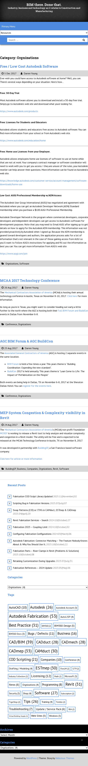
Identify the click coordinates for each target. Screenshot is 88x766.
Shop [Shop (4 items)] (27, 693)
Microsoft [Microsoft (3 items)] (71, 676)
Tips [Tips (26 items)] (31, 701)
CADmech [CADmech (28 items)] (73, 642)
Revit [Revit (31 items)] (74, 684)
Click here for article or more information (21, 458)
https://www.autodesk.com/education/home (23, 140)
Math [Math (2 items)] (57, 676)
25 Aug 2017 (9, 348)
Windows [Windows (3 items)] (55, 715)
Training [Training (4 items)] (46, 701)
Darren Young (29, 73)
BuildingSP (43, 447)
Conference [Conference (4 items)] (72, 659)
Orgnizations (11, 263)
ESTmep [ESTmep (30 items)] (46, 667)
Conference (11, 324)
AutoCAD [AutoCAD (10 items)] (18, 607)
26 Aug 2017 (9, 287)
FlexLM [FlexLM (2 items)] (64, 668)
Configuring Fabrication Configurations (32, 533)
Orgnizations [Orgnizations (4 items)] (30, 684)
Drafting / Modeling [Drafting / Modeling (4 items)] (20, 668)
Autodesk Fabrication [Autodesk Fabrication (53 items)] (33, 616)
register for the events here (37, 385)
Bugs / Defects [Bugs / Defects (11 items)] (41, 633)
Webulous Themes (64, 758)
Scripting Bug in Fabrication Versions (31, 503)
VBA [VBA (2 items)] (71, 709)
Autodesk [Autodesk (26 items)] (41, 607)
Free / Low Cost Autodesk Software (29, 66)
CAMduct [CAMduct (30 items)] (46, 650)
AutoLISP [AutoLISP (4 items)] (67, 616)
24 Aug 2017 (9, 424)
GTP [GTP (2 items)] (76, 668)
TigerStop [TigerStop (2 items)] (14, 702)
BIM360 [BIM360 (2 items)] (46, 626)
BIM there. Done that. (44, 4)
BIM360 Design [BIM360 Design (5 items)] (64, 625)
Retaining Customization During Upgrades (34, 560)
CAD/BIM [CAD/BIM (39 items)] (21, 642)
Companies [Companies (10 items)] (51, 660)
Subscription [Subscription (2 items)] (67, 693)
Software (24, 263)
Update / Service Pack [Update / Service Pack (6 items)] (50, 709)
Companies (32, 468)
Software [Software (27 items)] (46, 692)
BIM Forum (13, 363)
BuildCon (12, 371)
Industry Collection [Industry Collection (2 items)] (18, 676)
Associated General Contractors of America (26, 353)
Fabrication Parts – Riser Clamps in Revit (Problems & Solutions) (46, 550)
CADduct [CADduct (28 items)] (47, 642)
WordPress (31, 758)
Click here (72, 296)
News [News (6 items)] (14, 684)
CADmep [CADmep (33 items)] (20, 650)
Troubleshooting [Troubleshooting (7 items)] (21, 709)
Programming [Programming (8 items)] (52, 684)
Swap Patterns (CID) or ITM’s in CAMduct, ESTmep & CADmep (44, 510)
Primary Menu (8, 26)
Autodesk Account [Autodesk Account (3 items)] (66, 607)
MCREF (4, 433)
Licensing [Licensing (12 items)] (41, 676)
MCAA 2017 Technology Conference (30, 280)
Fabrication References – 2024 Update (32, 567)
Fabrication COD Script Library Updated (33, 496)
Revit (55, 468)
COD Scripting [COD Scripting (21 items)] (23, 659)
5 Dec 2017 (9, 73)
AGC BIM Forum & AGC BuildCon (26, 341)
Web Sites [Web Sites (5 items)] (38, 715)
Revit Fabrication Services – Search (30, 520)
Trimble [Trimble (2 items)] (60, 702)
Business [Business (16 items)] (67, 633)
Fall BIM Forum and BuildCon (73, 310)
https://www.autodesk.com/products (19, 111)
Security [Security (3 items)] (14, 693)
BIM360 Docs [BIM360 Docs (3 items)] (17, 633)
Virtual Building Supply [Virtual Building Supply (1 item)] (18, 716)
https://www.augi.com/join (13, 253)
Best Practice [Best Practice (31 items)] (23, 625)
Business (21, 468)
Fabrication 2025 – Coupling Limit (30, 527)
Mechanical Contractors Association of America (29, 292)
